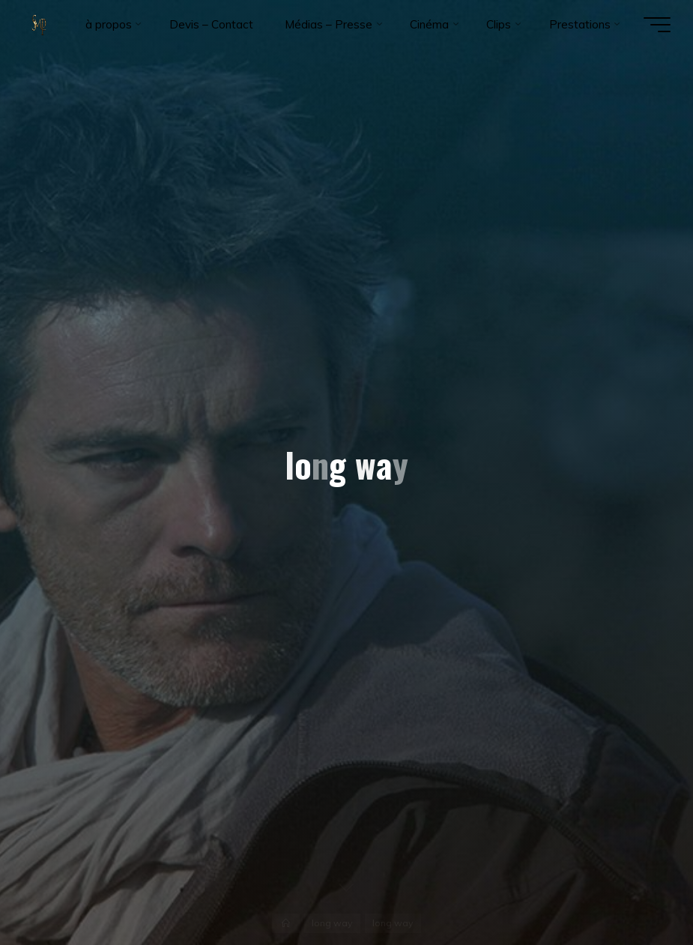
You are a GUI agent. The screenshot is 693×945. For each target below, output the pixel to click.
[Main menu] (657, 24)
